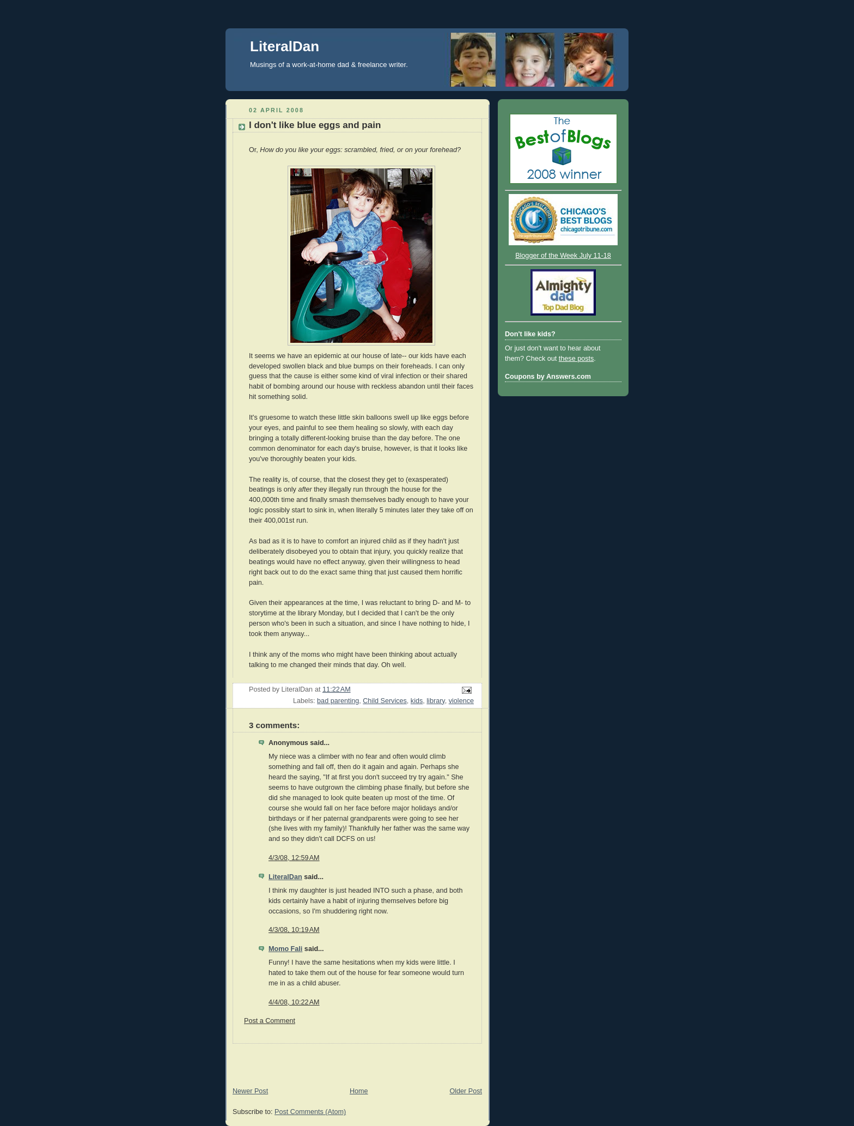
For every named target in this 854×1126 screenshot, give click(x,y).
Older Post (465, 1091)
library (435, 701)
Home (359, 1091)
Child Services (385, 701)
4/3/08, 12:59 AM (294, 858)
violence (461, 701)
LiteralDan (284, 46)
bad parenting (338, 701)
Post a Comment (269, 1021)
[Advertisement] (352, 1060)
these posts (576, 358)
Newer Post (250, 1091)
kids (417, 701)
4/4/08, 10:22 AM (294, 1002)
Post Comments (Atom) (310, 1112)
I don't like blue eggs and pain (315, 125)
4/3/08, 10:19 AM (294, 930)
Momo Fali (285, 949)
